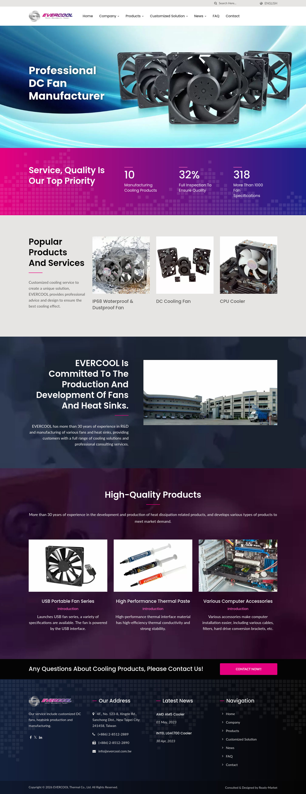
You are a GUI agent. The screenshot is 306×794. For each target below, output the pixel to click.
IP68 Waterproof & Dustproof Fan (112, 304)
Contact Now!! (248, 669)
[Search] (238, 3)
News (200, 16)
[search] (215, 3)
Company (109, 16)
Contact (232, 16)
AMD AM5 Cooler (170, 714)
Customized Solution (169, 16)
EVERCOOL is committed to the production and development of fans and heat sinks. (82, 384)
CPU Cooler (232, 301)
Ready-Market (268, 787)
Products (135, 16)
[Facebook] (31, 737)
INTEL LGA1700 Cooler (174, 733)
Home (88, 16)
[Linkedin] (40, 737)
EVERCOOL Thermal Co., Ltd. (72, 787)
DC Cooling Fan (173, 301)
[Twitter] (35, 737)
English (271, 3)
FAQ (216, 16)
